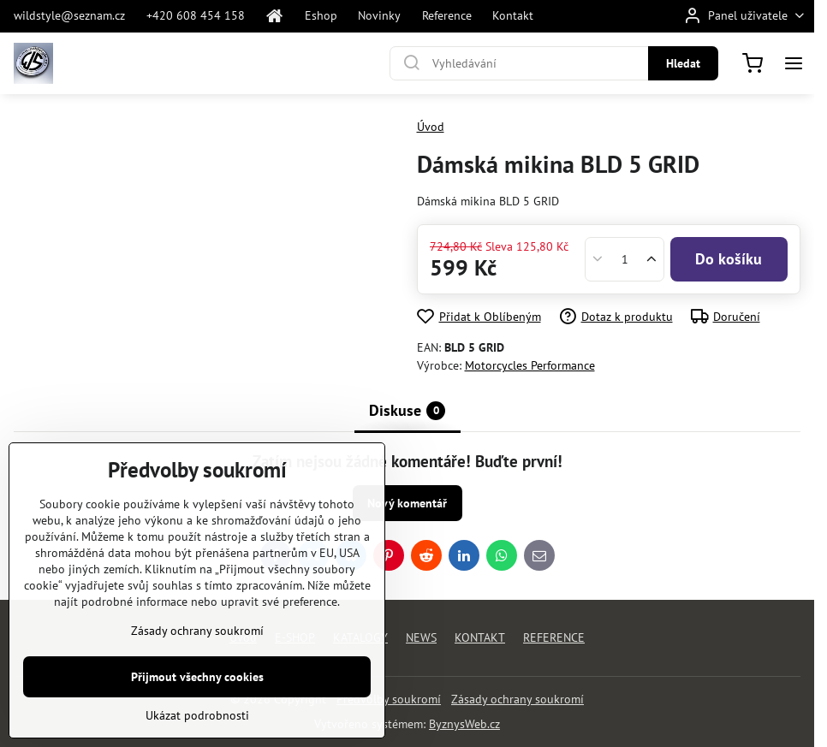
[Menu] (793, 63)
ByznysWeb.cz (464, 724)
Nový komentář (407, 503)
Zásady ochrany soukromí (517, 699)
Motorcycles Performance (530, 365)
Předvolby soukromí (388, 699)
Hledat (683, 63)
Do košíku (728, 259)
